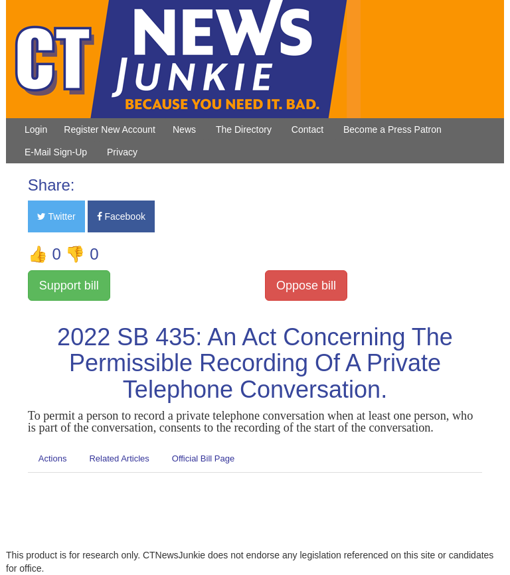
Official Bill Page (203, 458)
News (184, 129)
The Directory (244, 129)
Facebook (121, 216)
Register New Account (109, 129)
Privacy (122, 152)
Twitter (56, 216)
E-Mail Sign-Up (56, 152)
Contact (307, 129)
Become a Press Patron (392, 129)
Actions (53, 458)
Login (36, 129)
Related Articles (119, 458)
